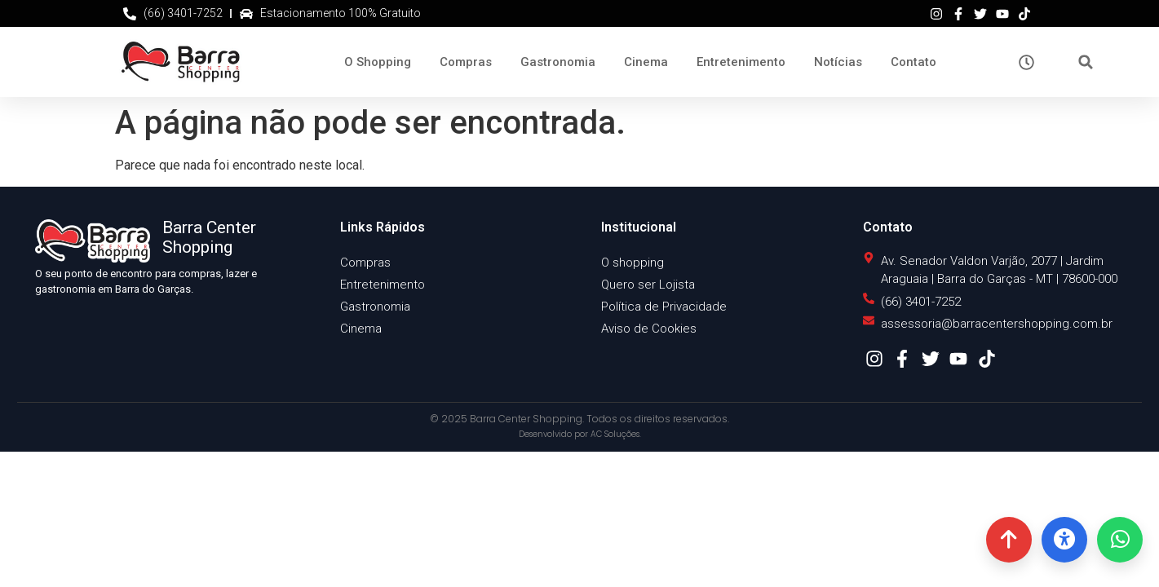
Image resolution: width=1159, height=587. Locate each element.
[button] (1086, 62)
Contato (913, 62)
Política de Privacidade (664, 306)
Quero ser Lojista (648, 284)
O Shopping (377, 62)
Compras (466, 62)
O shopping (632, 262)
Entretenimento (741, 62)
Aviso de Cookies (649, 328)
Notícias (838, 62)
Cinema (646, 62)
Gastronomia (557, 62)
